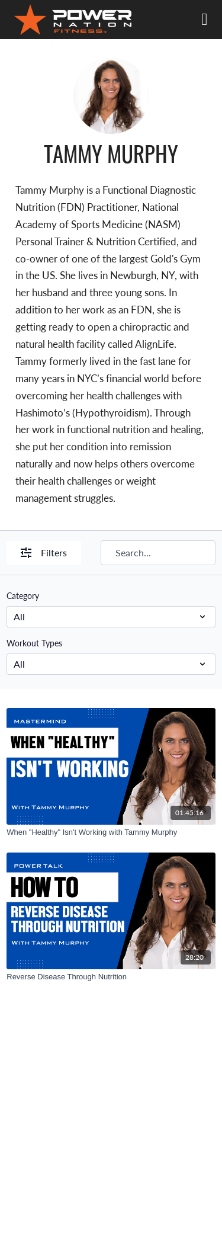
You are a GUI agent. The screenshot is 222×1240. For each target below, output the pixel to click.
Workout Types (34, 643)
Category (23, 595)
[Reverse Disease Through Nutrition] (111, 977)
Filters (44, 552)
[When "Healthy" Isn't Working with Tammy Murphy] (111, 832)
